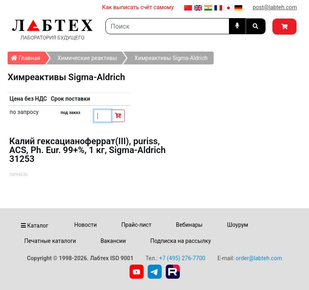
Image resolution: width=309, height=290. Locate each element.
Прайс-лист (136, 225)
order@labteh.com (259, 258)
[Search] (167, 26)
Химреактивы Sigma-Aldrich (171, 58)
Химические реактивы (87, 58)
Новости (85, 225)
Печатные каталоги (50, 241)
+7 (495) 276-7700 (182, 258)
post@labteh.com (275, 7)
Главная (28, 56)
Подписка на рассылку (180, 241)
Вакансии (113, 241)
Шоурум (237, 225)
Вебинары (189, 225)
